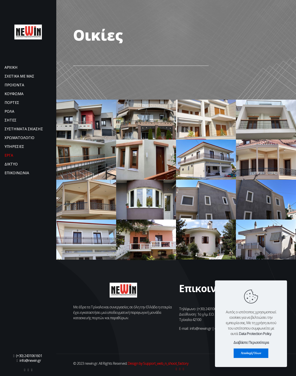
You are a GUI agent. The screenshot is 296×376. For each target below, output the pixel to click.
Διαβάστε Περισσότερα (251, 342)
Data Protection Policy (255, 333)
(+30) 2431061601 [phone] (29, 355)
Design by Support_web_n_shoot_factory (157, 363)
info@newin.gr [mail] (30, 360)
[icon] (24, 369)
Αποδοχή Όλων (251, 353)
